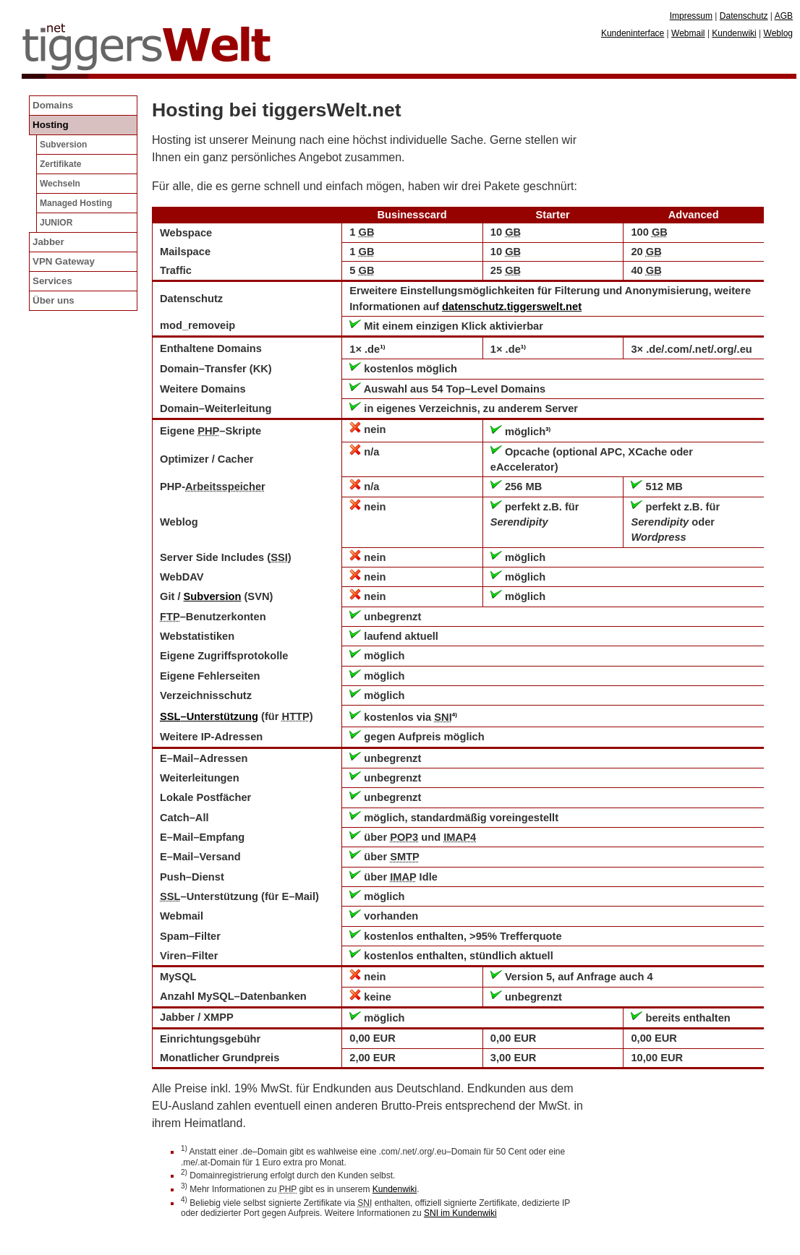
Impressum (691, 16)
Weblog (778, 33)
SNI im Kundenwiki (460, 1213)
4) (454, 714)
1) (382, 346)
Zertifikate (60, 164)
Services (52, 280)
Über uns (54, 300)
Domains (53, 105)
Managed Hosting (76, 203)
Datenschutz (744, 16)
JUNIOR (56, 223)
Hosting (51, 124)
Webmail (688, 33)
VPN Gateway (64, 261)
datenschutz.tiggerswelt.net (512, 306)
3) (547, 429)
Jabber (48, 241)
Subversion (213, 596)
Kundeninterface (632, 33)
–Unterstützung (209, 716)
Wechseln (60, 184)
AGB (784, 16)
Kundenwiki (395, 1189)
